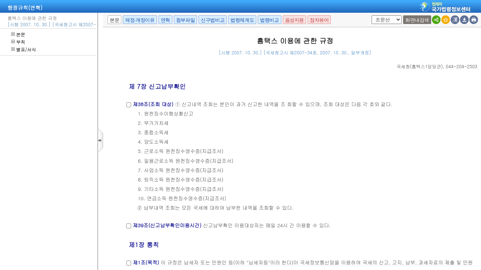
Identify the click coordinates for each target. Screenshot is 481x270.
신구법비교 (212, 20)
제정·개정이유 (139, 20)
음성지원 (294, 20)
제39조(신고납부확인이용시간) (167, 225)
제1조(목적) (146, 262)
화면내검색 (417, 20)
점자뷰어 (319, 20)
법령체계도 (242, 20)
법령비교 (269, 20)
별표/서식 (23, 49)
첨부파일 (185, 20)
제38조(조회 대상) (153, 104)
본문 (18, 34)
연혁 (165, 20)
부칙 (18, 42)
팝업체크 (370, 15)
